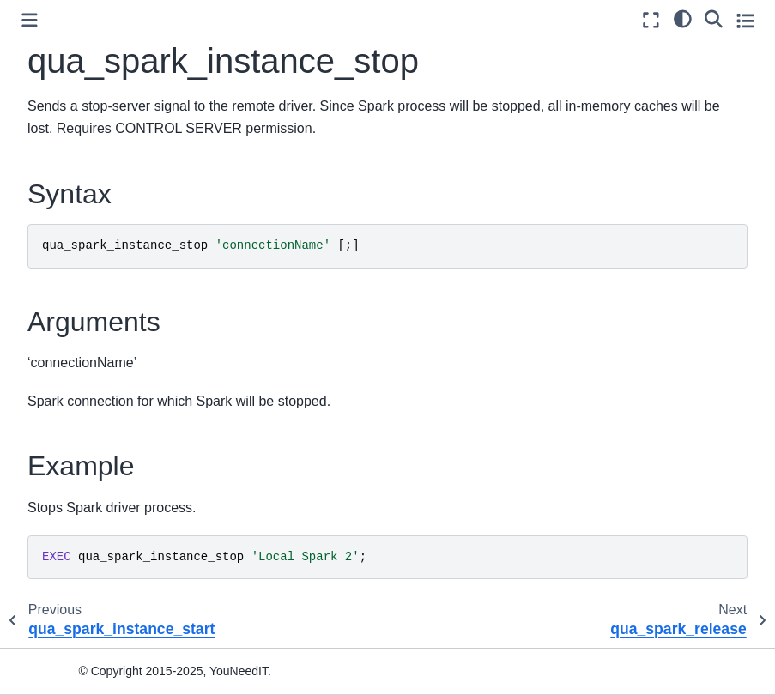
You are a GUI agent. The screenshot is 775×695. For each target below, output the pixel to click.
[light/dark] (683, 18)
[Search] (714, 18)
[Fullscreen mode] (651, 20)
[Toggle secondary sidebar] (745, 20)
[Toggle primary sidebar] (29, 20)
